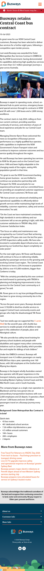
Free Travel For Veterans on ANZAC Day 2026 (20, 453)
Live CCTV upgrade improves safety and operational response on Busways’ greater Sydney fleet (21, 464)
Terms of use (27, 542)
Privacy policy (16, 542)
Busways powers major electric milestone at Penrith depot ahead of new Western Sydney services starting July (20, 472)
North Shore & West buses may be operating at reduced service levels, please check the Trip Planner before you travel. (23, 11)
